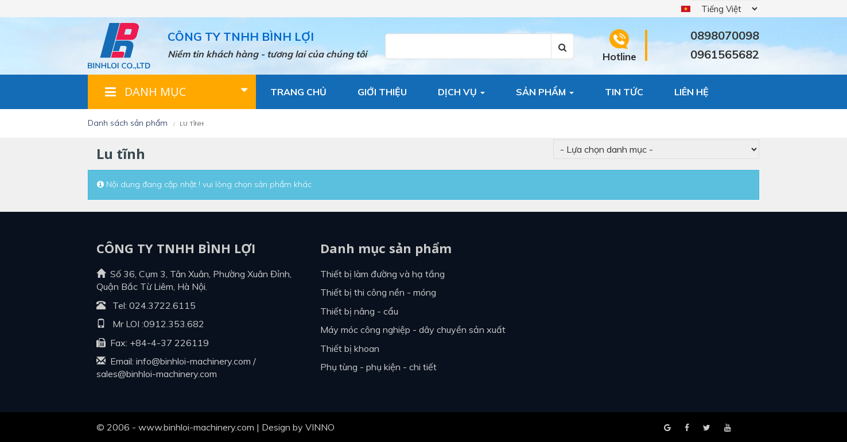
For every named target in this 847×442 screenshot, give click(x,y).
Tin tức (624, 92)
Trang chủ (298, 92)
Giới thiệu (382, 92)
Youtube (706, 428)
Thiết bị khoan (349, 348)
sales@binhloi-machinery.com (156, 373)
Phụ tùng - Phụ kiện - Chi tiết (378, 367)
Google (687, 428)
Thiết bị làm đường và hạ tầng (382, 274)
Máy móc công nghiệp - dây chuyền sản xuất (413, 329)
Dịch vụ (461, 92)
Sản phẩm (545, 92)
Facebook (667, 428)
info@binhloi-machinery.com (193, 361)
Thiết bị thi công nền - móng (378, 292)
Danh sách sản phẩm (128, 123)
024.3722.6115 (162, 305)
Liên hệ (691, 92)
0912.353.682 (173, 323)
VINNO (320, 427)
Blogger (727, 428)
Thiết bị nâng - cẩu (359, 311)
